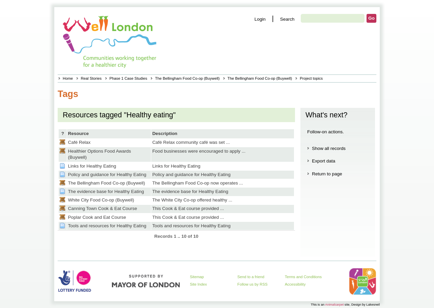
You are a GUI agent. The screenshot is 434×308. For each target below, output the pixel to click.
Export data (323, 160)
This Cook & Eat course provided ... (188, 208)
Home (68, 78)
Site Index (198, 284)
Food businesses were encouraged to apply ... (198, 151)
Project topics (311, 78)
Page (62, 166)
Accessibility (295, 284)
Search (287, 19)
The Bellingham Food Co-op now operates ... (197, 183)
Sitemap (197, 277)
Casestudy (62, 142)
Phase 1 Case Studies (128, 78)
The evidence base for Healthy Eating (106, 191)
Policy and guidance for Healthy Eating (107, 174)
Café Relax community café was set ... (191, 142)
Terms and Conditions (303, 277)
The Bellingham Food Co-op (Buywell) (187, 78)
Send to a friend (250, 277)
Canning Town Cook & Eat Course (102, 208)
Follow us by (252, 284)
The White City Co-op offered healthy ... (192, 200)
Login (259, 19)
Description (164, 133)
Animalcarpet (334, 304)
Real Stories (91, 78)
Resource (78, 133)
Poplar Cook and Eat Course (97, 217)
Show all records (329, 148)
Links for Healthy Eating (92, 166)
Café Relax (79, 142)
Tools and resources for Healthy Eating (107, 225)
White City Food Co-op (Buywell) (101, 200)
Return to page (327, 173)
